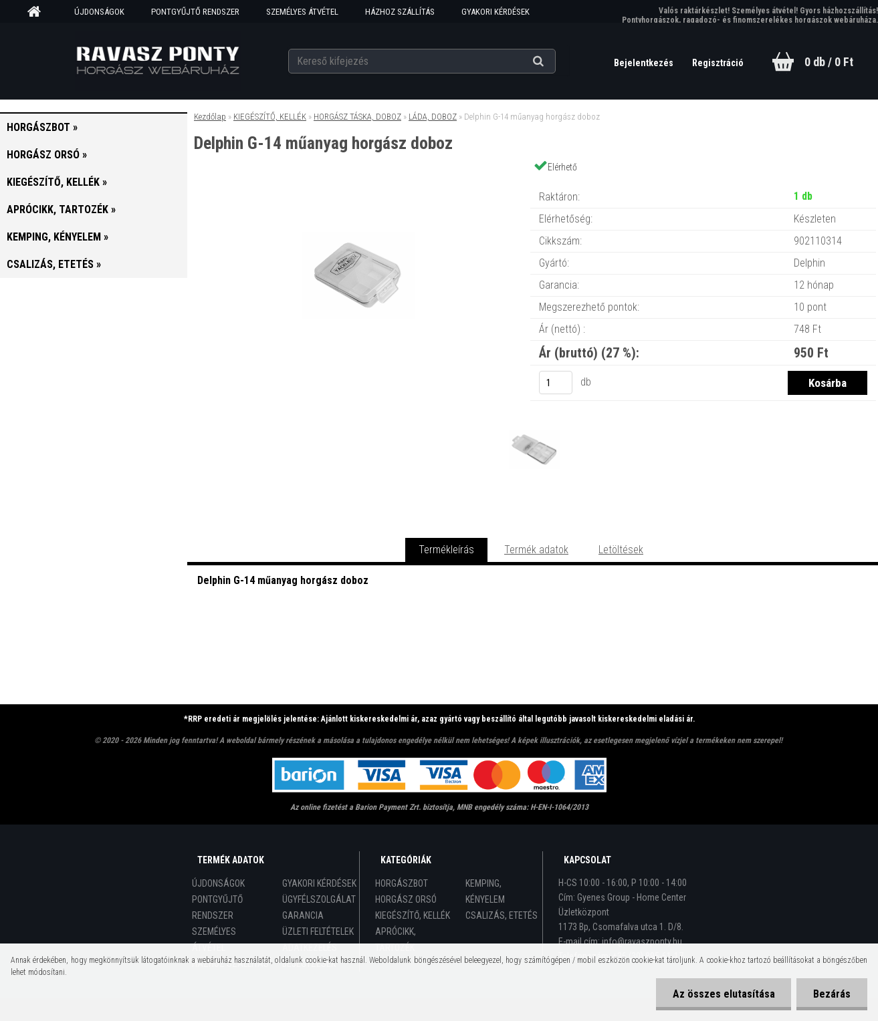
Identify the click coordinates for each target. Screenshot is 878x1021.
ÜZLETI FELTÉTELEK (318, 931)
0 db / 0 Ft (828, 62)
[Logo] (157, 60)
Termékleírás (446, 549)
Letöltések (620, 549)
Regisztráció (718, 62)
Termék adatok (536, 549)
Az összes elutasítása (723, 994)
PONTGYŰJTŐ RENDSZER (195, 12)
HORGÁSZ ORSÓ (406, 899)
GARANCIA (303, 915)
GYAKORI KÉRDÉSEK (495, 12)
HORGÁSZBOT (401, 883)
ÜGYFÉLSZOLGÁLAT (319, 899)
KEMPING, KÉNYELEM (485, 891)
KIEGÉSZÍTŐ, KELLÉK (269, 117)
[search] (554, 61)
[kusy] (555, 382)
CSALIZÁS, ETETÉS (501, 915)
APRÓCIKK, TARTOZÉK (395, 939)
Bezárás (832, 994)
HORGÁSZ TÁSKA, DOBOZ (357, 117)
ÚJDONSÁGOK (99, 12)
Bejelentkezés (644, 62)
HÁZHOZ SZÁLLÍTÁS (400, 12)
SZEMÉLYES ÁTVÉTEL (302, 12)
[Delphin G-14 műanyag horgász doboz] (358, 183)
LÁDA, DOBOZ (433, 117)
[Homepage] (38, 12)
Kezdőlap (210, 117)
